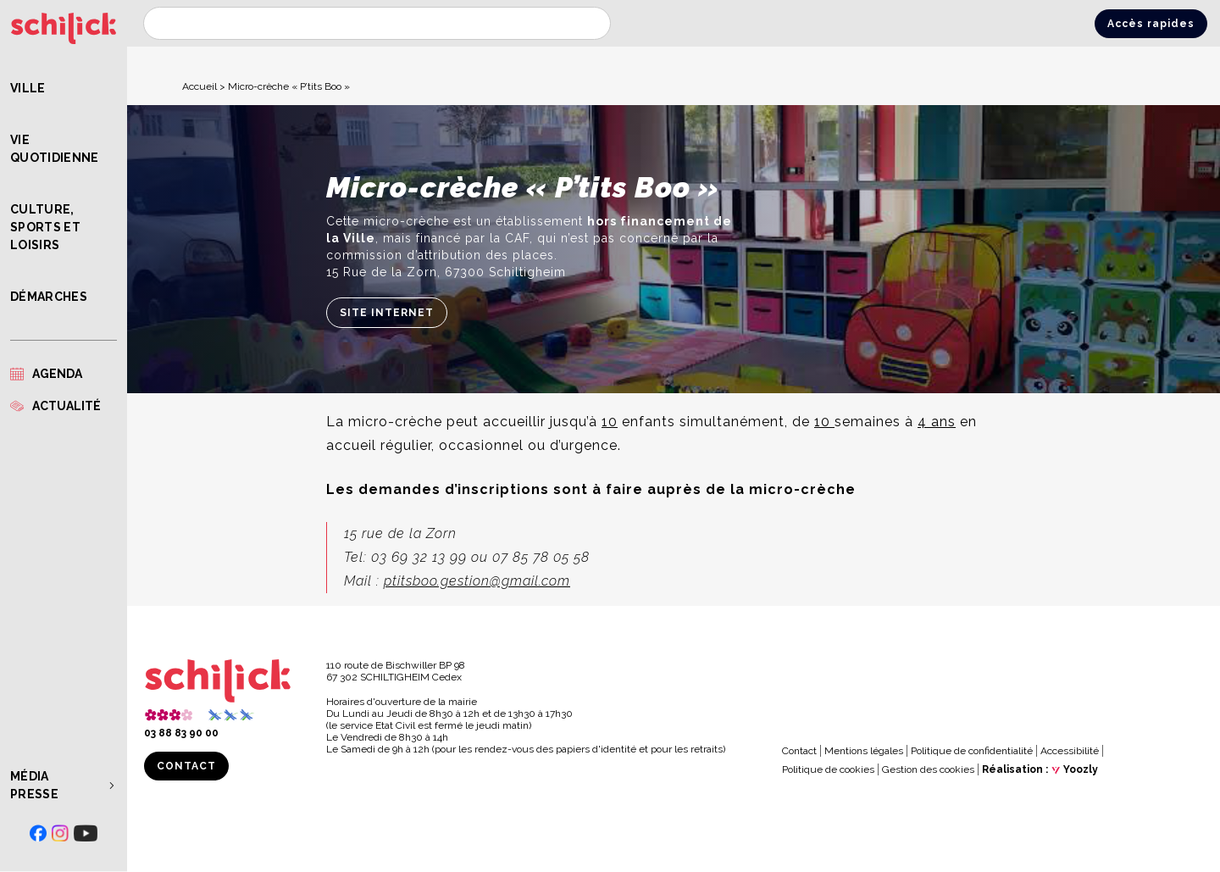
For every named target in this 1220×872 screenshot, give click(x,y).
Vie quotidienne (54, 148)
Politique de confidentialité (972, 751)
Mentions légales (863, 751)
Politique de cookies (828, 769)
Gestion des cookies (928, 769)
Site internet (387, 313)
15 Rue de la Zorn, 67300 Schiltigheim (446, 272)
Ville (28, 88)
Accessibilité (1069, 751)
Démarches (48, 296)
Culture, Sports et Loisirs (45, 227)
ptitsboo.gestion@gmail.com (477, 581)
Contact (186, 766)
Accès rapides (1151, 24)
